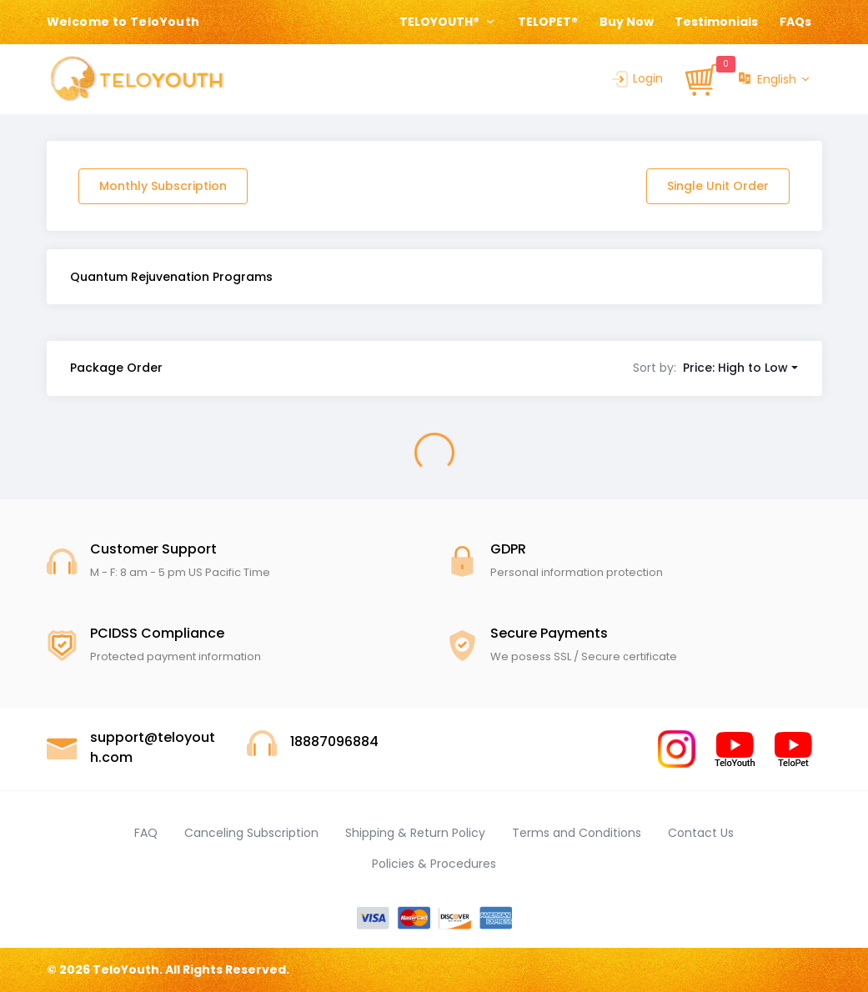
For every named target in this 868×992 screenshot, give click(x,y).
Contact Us (701, 832)
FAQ (146, 832)
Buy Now (627, 21)
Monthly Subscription (163, 186)
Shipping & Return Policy (415, 832)
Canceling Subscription (251, 832)
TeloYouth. (128, 969)
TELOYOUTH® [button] (440, 21)
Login (636, 78)
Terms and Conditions (576, 832)
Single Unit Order (718, 186)
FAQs (795, 21)
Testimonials (716, 21)
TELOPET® (548, 21)
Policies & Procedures (434, 863)
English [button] (767, 79)
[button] (715, 367)
